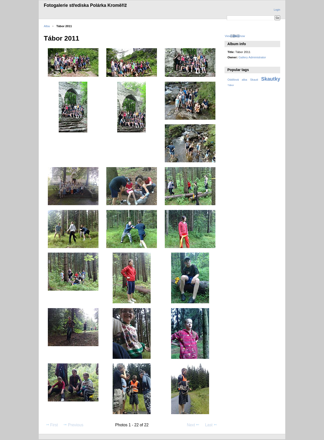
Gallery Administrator (252, 57)
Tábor (231, 85)
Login (277, 9)
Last (211, 425)
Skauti (254, 79)
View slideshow (235, 36)
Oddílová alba (237, 79)
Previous (73, 425)
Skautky (270, 79)
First (51, 425)
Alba (47, 26)
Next (193, 425)
